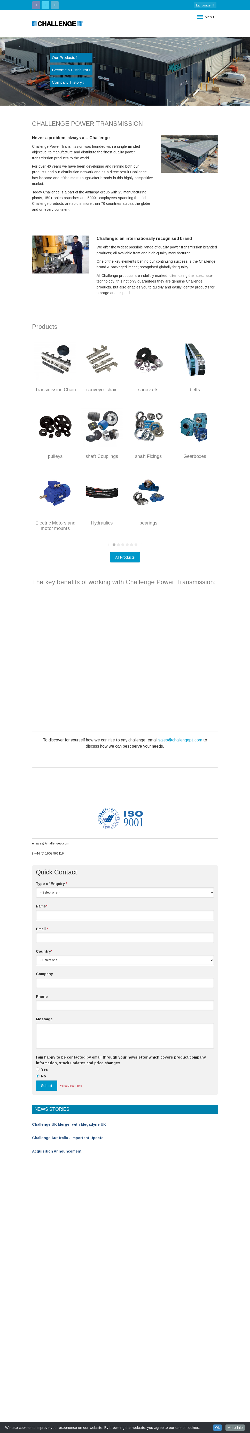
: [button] (205, 5)
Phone (42, 997)
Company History (68, 82)
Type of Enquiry (51, 884)
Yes (44, 1069)
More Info (235, 1428)
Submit (46, 1086)
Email (42, 929)
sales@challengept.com (180, 740)
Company (44, 974)
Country (44, 951)
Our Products (64, 57)
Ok (217, 1428)
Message (44, 1019)
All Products (125, 557)
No (43, 1076)
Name (41, 906)
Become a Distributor (71, 70)
